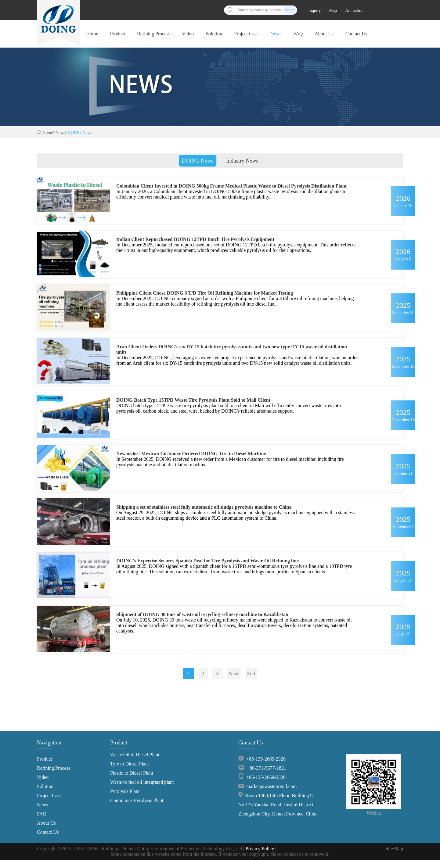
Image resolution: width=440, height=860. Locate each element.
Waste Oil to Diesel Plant (134, 754)
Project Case (246, 33)
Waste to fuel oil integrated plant (142, 782)
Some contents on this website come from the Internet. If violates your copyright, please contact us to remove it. (220, 854)
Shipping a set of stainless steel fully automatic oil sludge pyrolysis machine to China (203, 507)
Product (117, 33)
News (275, 33)
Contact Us (356, 33)
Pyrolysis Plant (124, 791)
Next (234, 673)
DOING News (79, 132)
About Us (324, 33)
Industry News (242, 161)
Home (92, 33)
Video (188, 33)
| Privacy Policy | (259, 848)
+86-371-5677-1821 (266, 768)
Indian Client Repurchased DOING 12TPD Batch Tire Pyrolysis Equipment (195, 239)
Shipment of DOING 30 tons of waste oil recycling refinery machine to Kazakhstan (202, 614)
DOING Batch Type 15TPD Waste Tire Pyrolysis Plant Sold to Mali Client (193, 400)
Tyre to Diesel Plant (129, 763)
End (251, 673)
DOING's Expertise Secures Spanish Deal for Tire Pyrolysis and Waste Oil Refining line (207, 560)
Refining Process (153, 33)
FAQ (298, 33)
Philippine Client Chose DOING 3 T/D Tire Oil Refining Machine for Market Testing (204, 293)
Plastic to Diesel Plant (131, 773)
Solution (214, 33)
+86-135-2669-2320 (266, 758)
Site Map (394, 848)
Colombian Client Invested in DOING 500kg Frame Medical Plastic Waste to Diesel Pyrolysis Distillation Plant (231, 185)
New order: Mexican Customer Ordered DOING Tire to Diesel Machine (191, 453)
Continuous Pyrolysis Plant (136, 800)
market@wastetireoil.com (271, 786)
